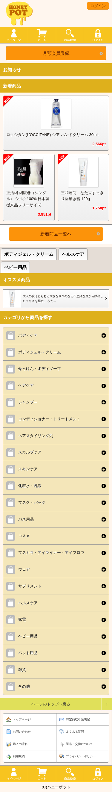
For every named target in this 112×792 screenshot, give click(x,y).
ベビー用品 (15, 267)
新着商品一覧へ (56, 233)
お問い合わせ (22, 731)
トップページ (22, 719)
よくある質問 (75, 731)
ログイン (98, 6)
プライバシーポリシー (81, 756)
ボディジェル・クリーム (28, 254)
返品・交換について (79, 744)
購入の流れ (20, 744)
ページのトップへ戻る (50, 704)
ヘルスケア (73, 254)
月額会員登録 (56, 53)
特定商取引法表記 (78, 719)
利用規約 (19, 756)
